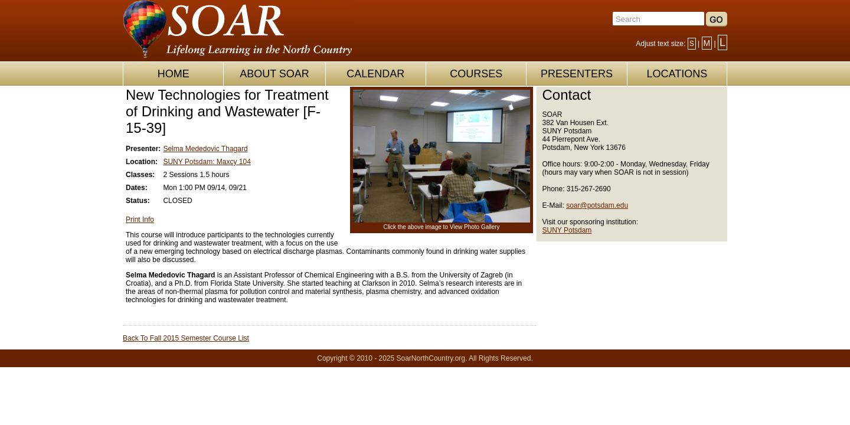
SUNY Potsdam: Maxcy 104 (207, 162)
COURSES (476, 74)
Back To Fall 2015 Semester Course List (186, 338)
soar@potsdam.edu (597, 205)
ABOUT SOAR (274, 74)
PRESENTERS (577, 74)
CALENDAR (375, 74)
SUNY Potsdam (567, 230)
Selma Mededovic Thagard (205, 149)
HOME (173, 74)
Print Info (140, 219)
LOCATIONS (676, 74)
